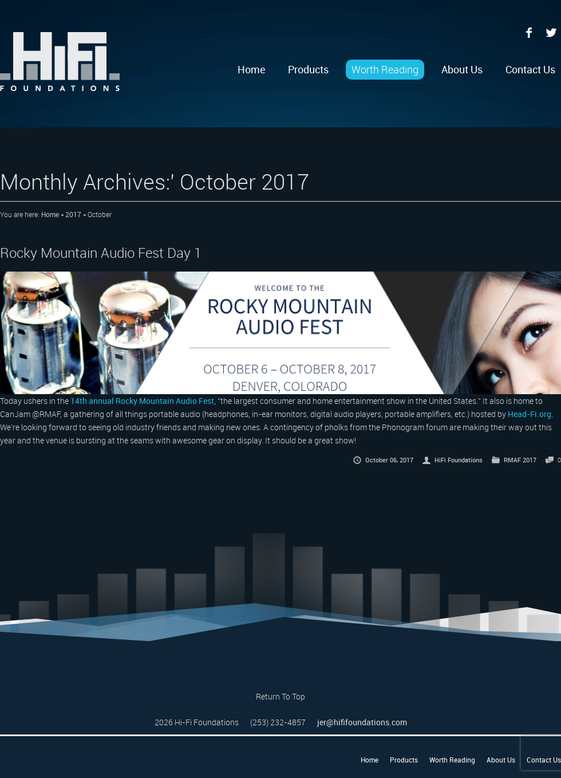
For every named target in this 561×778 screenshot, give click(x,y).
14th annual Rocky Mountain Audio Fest (142, 400)
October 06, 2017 (389, 459)
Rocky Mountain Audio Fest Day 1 (101, 252)
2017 (73, 214)
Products (308, 69)
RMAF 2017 (520, 459)
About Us (462, 69)
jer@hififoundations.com (362, 722)
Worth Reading (384, 69)
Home (251, 69)
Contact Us (530, 69)
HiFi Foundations (458, 459)
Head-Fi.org (529, 413)
